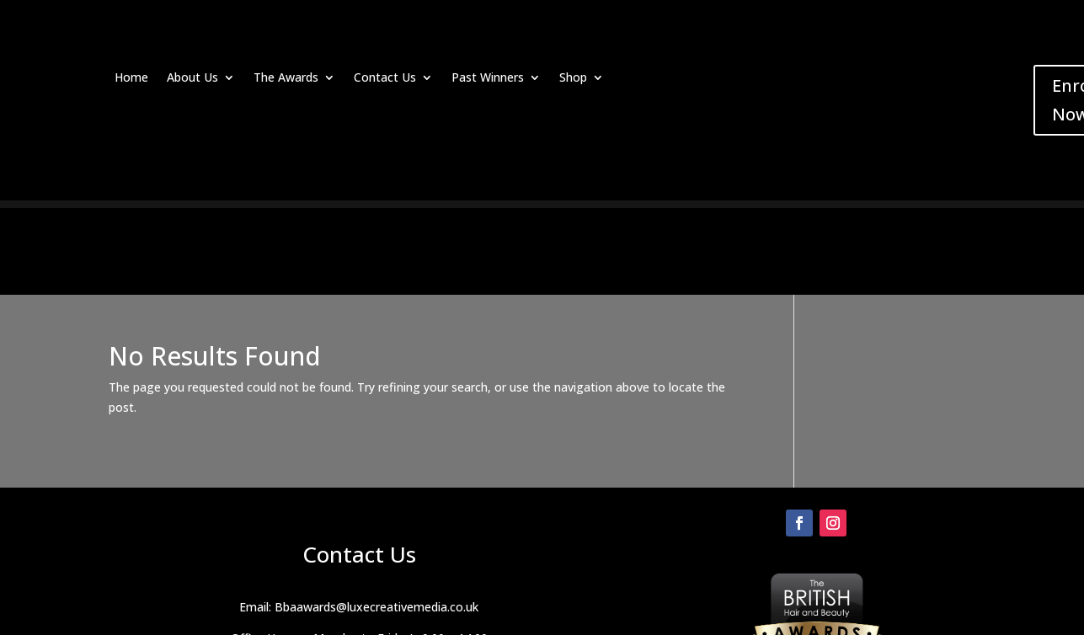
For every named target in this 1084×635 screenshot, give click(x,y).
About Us (192, 78)
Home (131, 78)
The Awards (286, 78)
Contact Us (385, 78)
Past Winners (487, 78)
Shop (573, 78)
